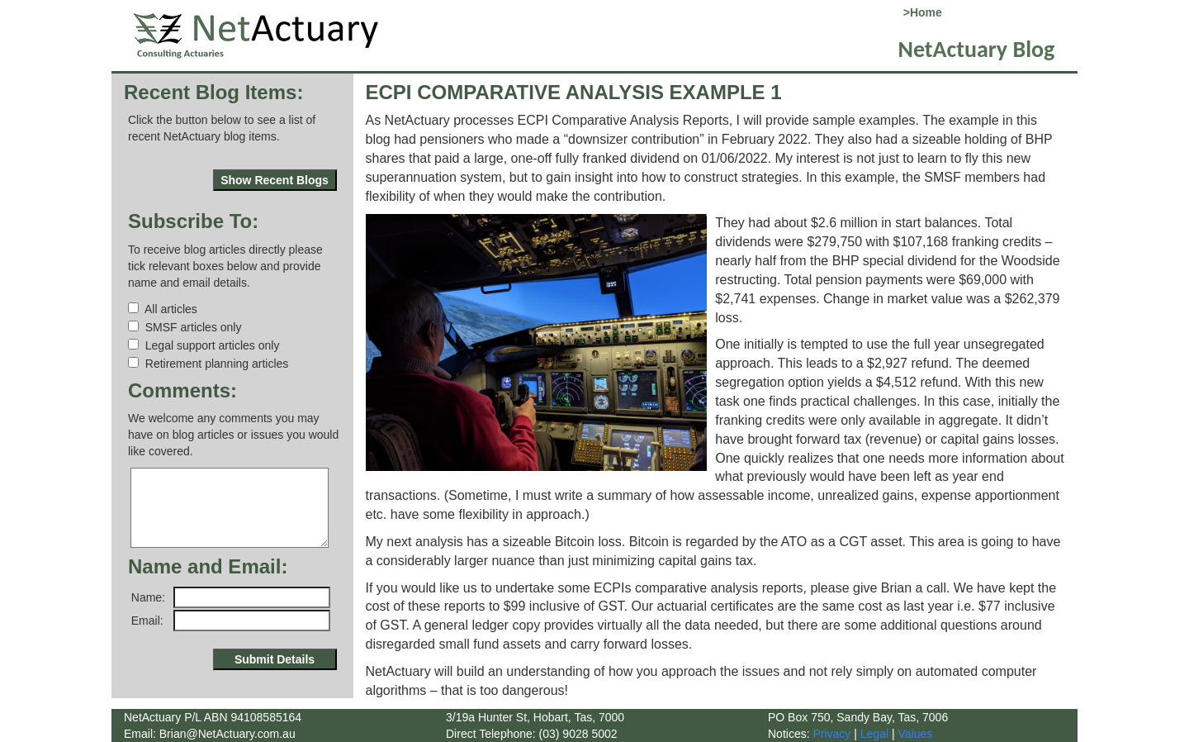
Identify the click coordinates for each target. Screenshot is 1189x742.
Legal (874, 733)
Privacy (830, 733)
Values (915, 733)
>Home (919, 12)
